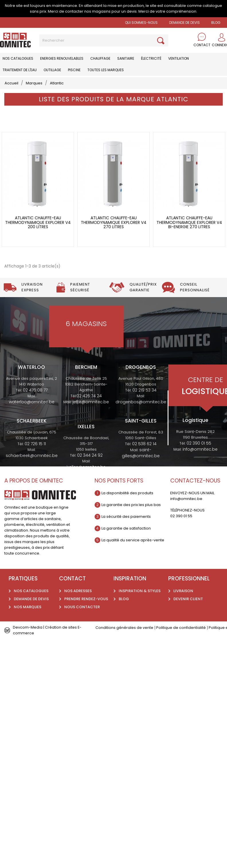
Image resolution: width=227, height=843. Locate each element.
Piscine (74, 69)
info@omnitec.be (200, 451)
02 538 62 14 (144, 445)
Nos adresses (78, 592)
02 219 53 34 (144, 391)
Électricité (151, 58)
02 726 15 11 (35, 445)
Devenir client (188, 600)
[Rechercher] (103, 40)
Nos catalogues (18, 58)
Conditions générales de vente (124, 629)
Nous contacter (82, 608)
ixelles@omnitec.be (86, 468)
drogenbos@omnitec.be (141, 403)
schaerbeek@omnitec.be (32, 457)
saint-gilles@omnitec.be (141, 454)
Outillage (52, 69)
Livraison (183, 592)
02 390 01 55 (199, 444)
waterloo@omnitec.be (31, 403)
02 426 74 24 (89, 397)
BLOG (215, 22)
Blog (124, 600)
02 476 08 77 (35, 391)
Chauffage (100, 58)
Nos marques (27, 608)
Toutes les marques (105, 69)
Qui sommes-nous (141, 22)
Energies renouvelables (61, 58)
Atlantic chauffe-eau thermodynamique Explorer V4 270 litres (113, 223)
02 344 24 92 (90, 457)
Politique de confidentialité (181, 629)
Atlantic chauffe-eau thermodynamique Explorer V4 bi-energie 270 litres (189, 223)
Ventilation (178, 58)
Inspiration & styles (140, 592)
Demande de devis (184, 22)
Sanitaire (125, 58)
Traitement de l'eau (20, 69)
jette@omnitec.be (91, 403)
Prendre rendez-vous (86, 600)
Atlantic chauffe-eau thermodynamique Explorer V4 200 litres (38, 223)
